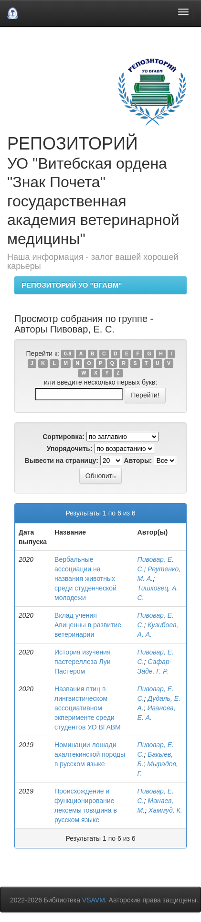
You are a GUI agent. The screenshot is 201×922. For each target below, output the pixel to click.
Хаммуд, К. (165, 810)
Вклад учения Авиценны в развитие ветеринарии (87, 624)
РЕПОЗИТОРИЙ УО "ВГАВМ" (71, 285)
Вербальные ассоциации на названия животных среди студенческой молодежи (85, 578)
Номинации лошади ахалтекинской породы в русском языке (89, 754)
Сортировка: (63, 436)
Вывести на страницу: (61, 460)
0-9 (67, 354)
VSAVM (93, 900)
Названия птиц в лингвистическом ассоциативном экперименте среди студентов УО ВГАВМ (87, 708)
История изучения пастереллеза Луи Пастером (82, 661)
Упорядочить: (70, 448)
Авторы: (138, 460)
